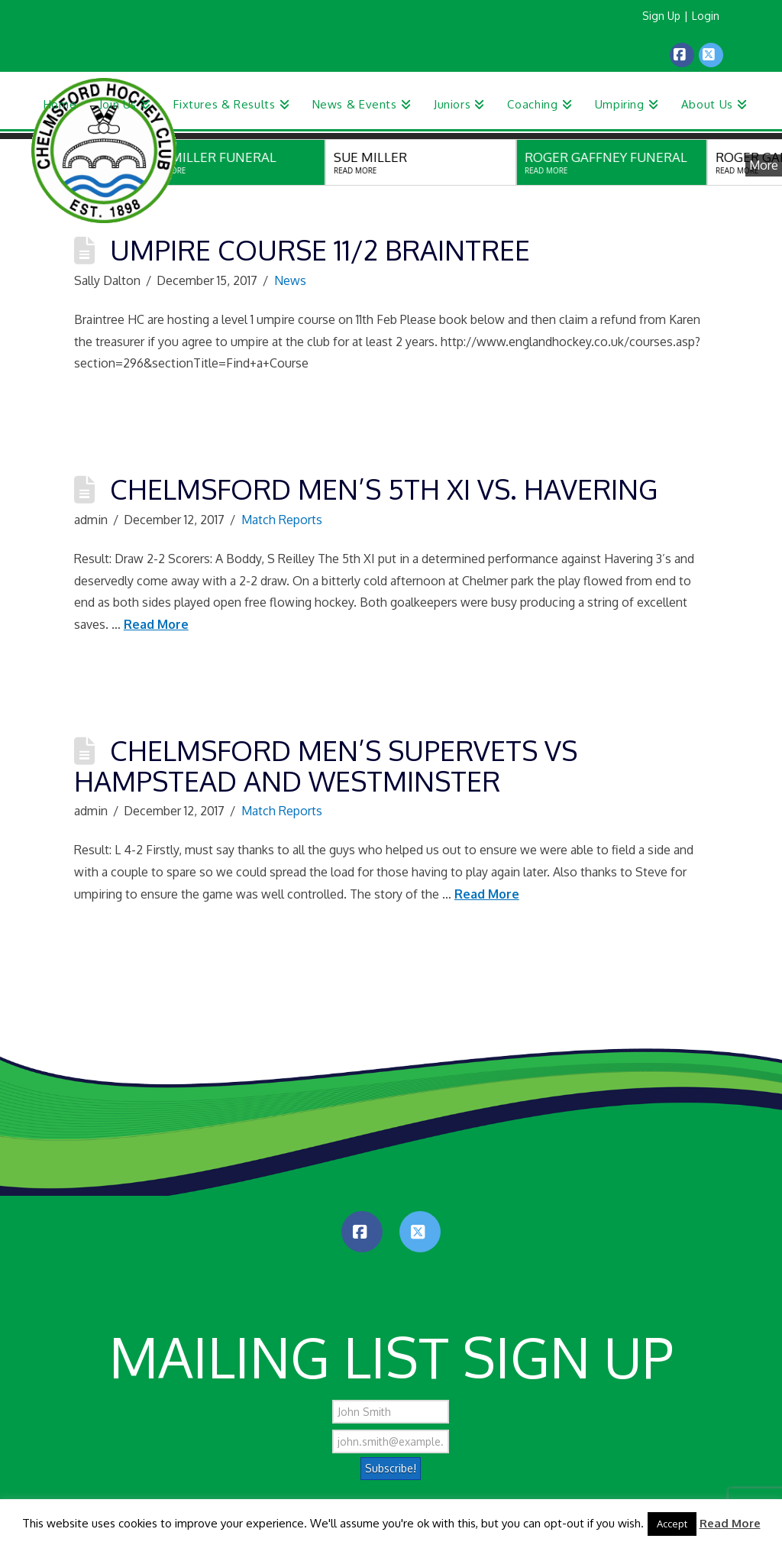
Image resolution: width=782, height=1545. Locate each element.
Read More (156, 624)
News (290, 280)
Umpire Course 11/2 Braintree (320, 249)
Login (705, 15)
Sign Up (661, 15)
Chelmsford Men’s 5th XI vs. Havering (384, 488)
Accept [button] (672, 1523)
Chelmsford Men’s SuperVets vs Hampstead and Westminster (325, 765)
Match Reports (281, 519)
